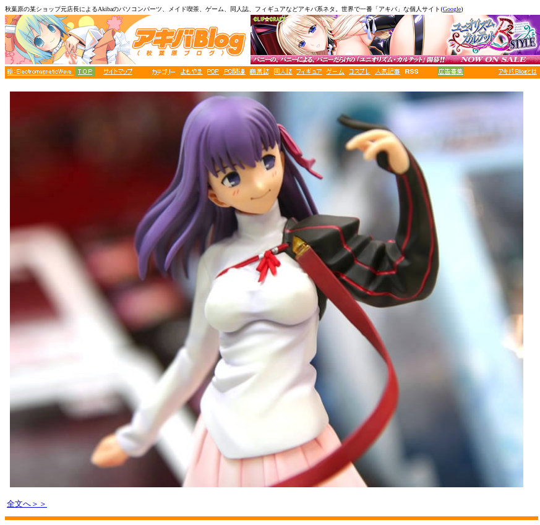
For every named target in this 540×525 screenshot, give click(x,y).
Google (452, 9)
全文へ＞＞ (27, 503)
